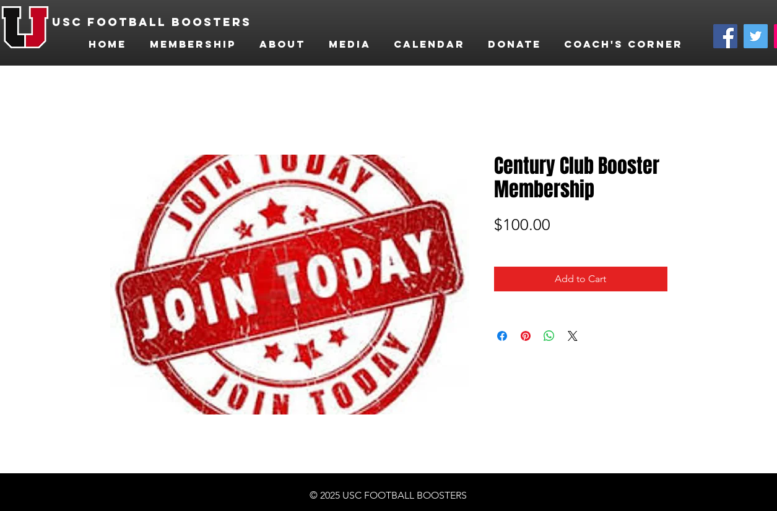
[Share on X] (572, 335)
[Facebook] (725, 36)
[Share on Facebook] (502, 335)
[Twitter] (756, 36)
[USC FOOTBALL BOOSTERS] (156, 22)
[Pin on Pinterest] (525, 335)
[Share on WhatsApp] (549, 335)
